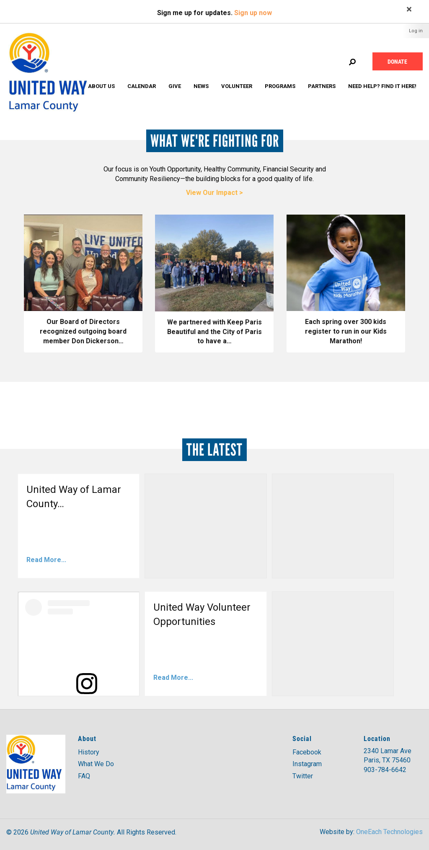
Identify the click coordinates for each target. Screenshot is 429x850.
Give (174, 86)
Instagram (307, 764)
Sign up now (253, 13)
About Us (101, 86)
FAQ (84, 776)
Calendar (141, 86)
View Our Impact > (214, 193)
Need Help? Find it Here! (382, 86)
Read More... (46, 560)
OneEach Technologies (389, 832)
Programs (280, 86)
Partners (322, 86)
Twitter (302, 776)
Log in (416, 31)
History (88, 752)
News (201, 86)
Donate (397, 61)
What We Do (96, 764)
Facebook (306, 752)
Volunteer (236, 86)
